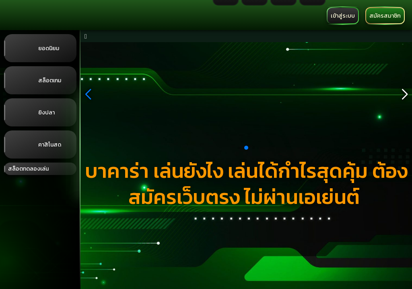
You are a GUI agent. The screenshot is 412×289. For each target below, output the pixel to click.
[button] (87, 94)
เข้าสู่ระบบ (343, 15)
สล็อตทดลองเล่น (28, 169)
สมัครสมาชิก (385, 15)
